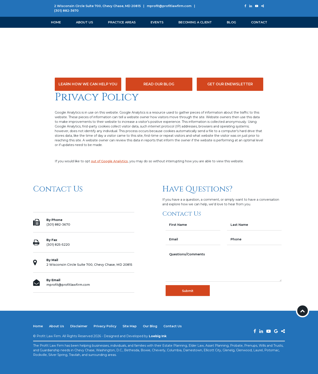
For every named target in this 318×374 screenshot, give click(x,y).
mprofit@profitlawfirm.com (169, 6)
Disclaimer (78, 326)
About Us (84, 22)
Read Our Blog (159, 84)
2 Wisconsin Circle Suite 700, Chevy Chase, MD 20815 (97, 6)
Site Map (130, 326)
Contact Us (172, 326)
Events (157, 22)
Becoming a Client (195, 22)
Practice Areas (122, 22)
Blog (231, 22)
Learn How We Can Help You (88, 84)
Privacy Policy (105, 326)
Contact (259, 22)
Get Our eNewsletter (230, 84)
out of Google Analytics (109, 161)
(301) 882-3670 (66, 11)
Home (56, 22)
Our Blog (150, 326)
